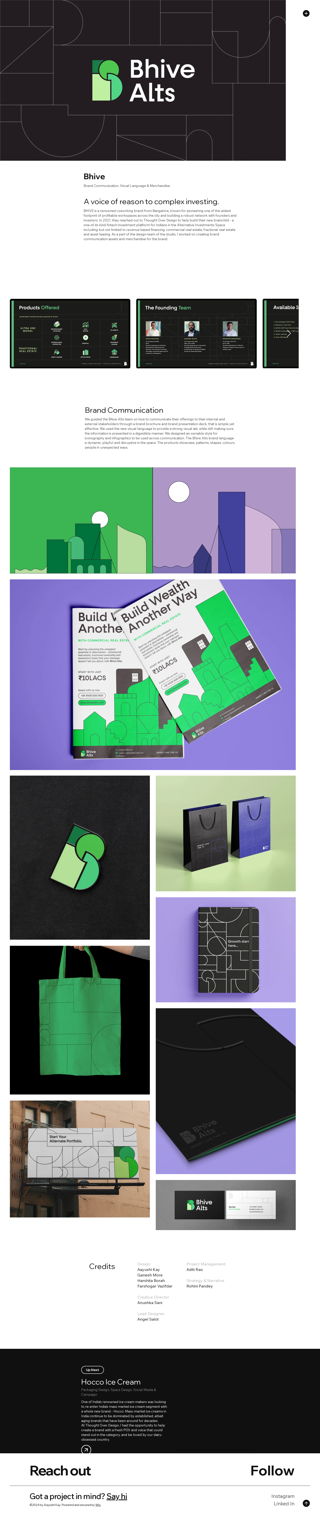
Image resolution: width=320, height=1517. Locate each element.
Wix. (98, 1505)
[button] (306, 13)
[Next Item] (289, 333)
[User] (86, 1450)
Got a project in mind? (67, 1496)
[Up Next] (92, 1370)
